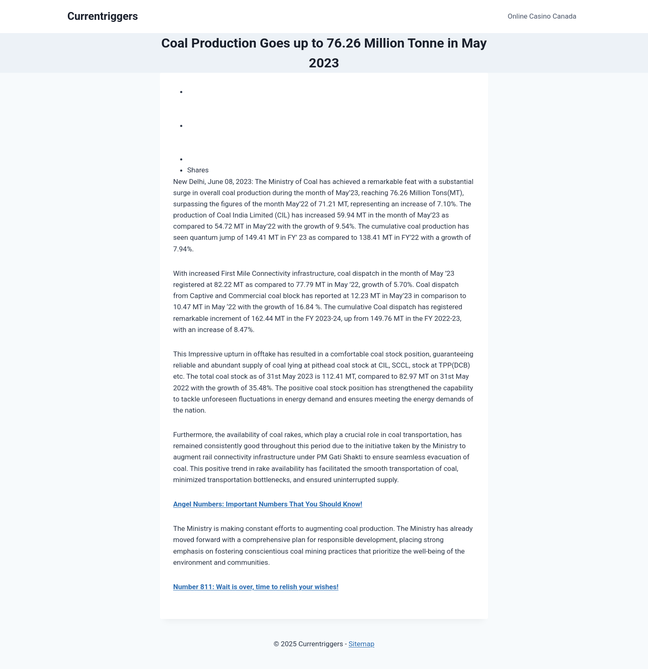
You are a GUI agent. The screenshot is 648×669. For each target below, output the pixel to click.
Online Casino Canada (542, 16)
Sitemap (361, 644)
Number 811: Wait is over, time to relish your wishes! (255, 587)
